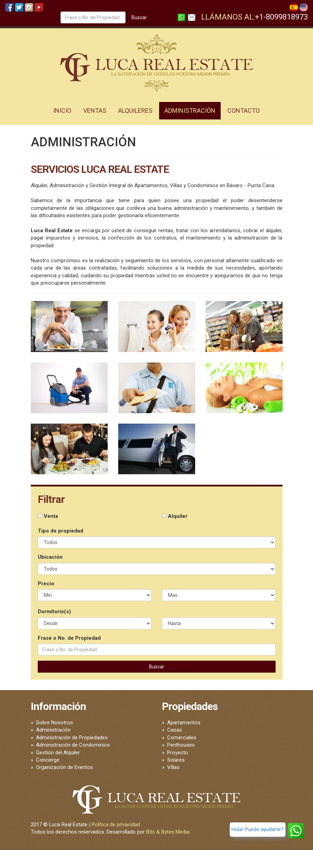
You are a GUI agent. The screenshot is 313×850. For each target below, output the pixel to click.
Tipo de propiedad (60, 531)
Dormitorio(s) (54, 611)
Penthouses (181, 745)
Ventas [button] (94, 110)
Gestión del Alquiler (58, 752)
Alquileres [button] (135, 110)
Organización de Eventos (64, 767)
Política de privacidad (116, 824)
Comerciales (181, 737)
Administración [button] (189, 110)
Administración (53, 730)
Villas (173, 767)
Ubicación (50, 557)
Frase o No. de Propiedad (69, 638)
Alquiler (174, 516)
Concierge (47, 760)
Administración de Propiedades (72, 737)
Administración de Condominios (73, 745)
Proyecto (177, 752)
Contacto (243, 110)
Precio (46, 583)
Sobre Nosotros (54, 722)
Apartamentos (183, 722)
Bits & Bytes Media (167, 832)
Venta (48, 516)
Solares (176, 760)
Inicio (62, 110)
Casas (174, 730)
